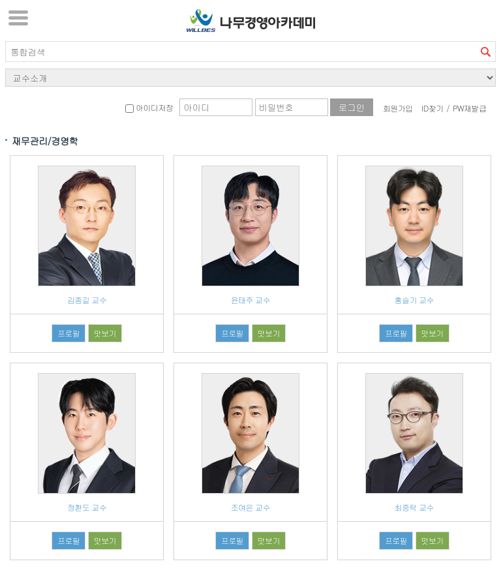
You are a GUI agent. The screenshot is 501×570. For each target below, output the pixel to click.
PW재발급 (469, 107)
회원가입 (398, 107)
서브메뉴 (18, 17)
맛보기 (105, 332)
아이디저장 (149, 107)
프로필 (68, 332)
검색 (485, 51)
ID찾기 (432, 107)
